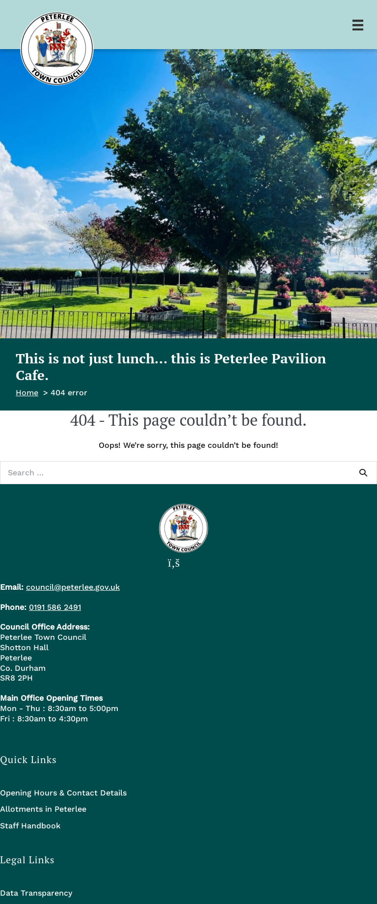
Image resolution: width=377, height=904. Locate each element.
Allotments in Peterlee (43, 809)
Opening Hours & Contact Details (63, 792)
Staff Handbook (30, 825)
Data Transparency (36, 893)
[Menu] (358, 24)
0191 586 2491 (55, 607)
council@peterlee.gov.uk (73, 587)
